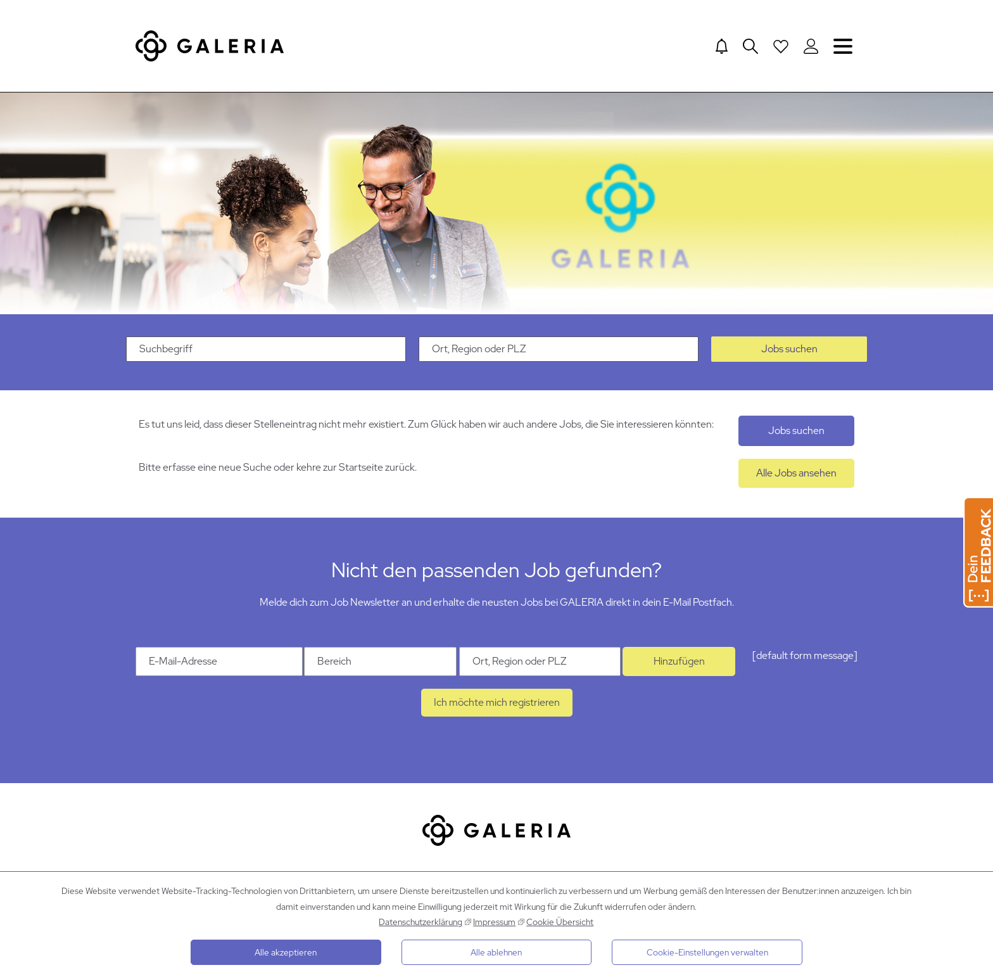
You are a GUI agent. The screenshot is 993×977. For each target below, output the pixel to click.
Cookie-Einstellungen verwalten (707, 952)
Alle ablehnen (496, 952)
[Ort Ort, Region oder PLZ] (540, 661)
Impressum (494, 922)
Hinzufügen (679, 661)
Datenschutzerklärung (420, 922)
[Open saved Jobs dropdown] (780, 46)
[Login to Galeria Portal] (811, 46)
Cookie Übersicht (559, 922)
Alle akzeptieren (286, 952)
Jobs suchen (789, 348)
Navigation (842, 46)
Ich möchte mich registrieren (497, 702)
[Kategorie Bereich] (380, 661)
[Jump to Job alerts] (722, 46)
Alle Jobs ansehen (796, 473)
